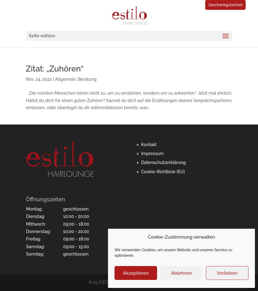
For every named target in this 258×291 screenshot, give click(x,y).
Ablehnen (181, 273)
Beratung (87, 79)
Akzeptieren (136, 273)
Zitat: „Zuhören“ (55, 68)
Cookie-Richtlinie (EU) (163, 171)
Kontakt (148, 144)
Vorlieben (227, 273)
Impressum (152, 153)
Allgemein (65, 79)
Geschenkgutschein (225, 5)
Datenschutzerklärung (163, 162)
